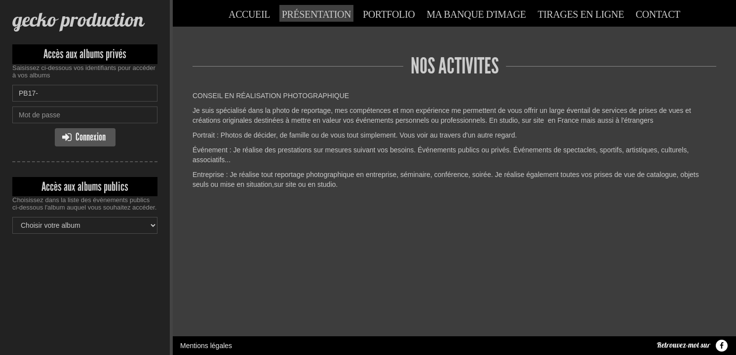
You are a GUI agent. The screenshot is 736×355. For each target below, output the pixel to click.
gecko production (78, 19)
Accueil (249, 14)
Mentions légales (206, 233)
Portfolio (389, 14)
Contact (658, 14)
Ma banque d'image (476, 14)
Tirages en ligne (581, 14)
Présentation (316, 14)
